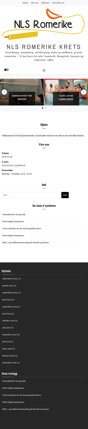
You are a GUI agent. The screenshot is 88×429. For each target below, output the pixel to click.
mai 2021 (6, 327)
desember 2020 (9, 334)
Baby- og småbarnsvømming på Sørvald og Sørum (25, 242)
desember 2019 (9, 362)
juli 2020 (6, 341)
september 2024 (9, 292)
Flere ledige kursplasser (13, 221)
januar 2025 (7, 285)
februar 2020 (8, 355)
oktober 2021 (8, 320)
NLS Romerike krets (44, 46)
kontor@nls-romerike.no (13, 165)
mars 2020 (7, 349)
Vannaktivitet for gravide (14, 214)
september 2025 (9, 278)
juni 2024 (6, 299)
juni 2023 (6, 313)
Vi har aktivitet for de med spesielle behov (21, 228)
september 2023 (9, 306)
